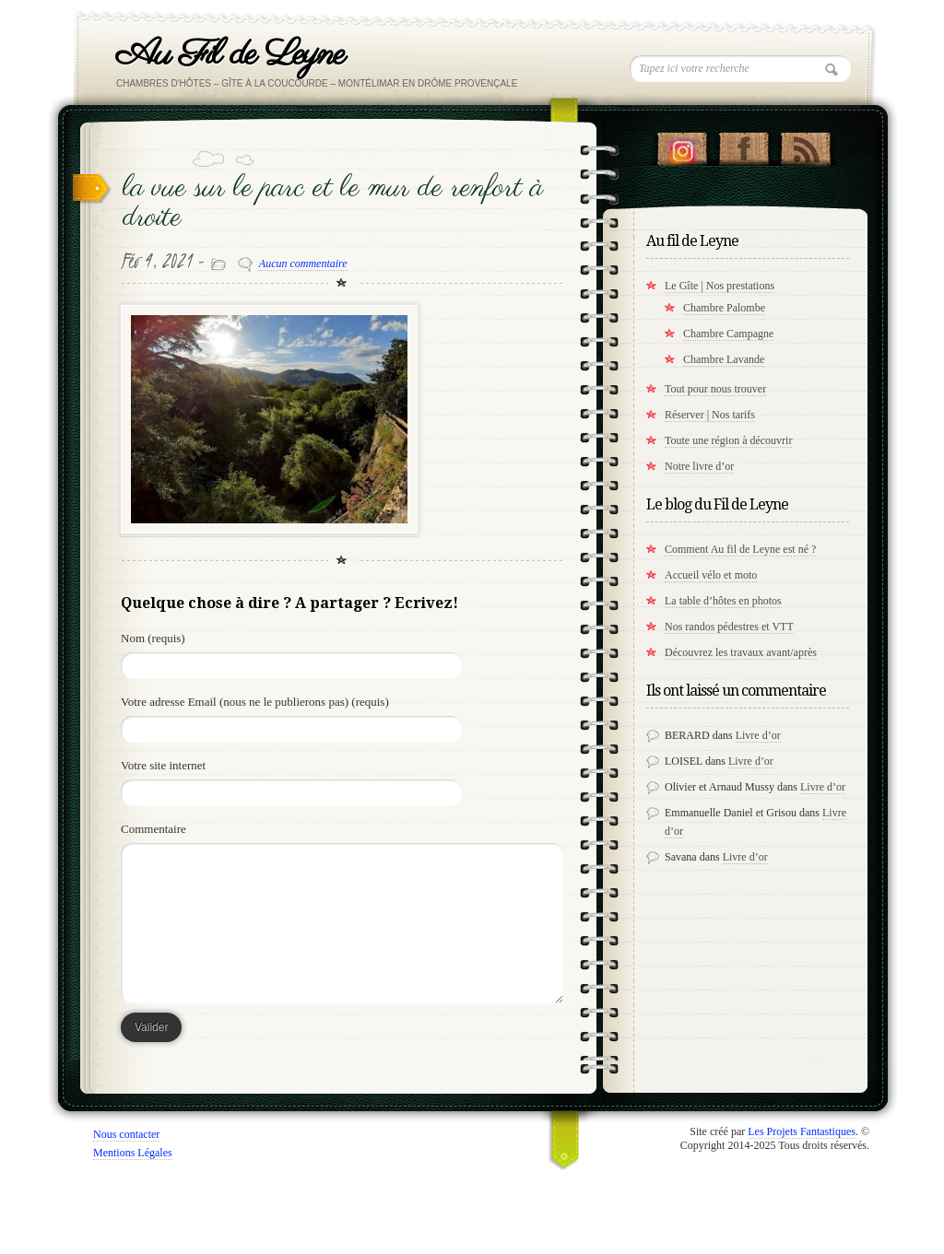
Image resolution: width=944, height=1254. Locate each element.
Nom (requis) (153, 638)
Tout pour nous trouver (715, 388)
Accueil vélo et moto (711, 574)
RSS (805, 144)
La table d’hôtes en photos (723, 600)
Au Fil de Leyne (230, 54)
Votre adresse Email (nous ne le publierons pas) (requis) (255, 702)
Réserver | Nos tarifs (710, 414)
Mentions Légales (132, 1152)
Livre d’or (758, 735)
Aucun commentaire (303, 263)
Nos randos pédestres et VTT (729, 626)
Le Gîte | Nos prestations (719, 285)
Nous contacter (126, 1134)
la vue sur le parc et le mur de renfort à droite (333, 203)
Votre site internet (163, 765)
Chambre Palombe (724, 307)
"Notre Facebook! (743, 144)
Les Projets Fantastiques (802, 1131)
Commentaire (153, 829)
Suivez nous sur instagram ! (682, 144)
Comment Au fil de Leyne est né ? (740, 549)
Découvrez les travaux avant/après (741, 652)
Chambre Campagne (728, 333)
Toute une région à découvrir (728, 440)
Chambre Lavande (723, 359)
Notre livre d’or (699, 466)
